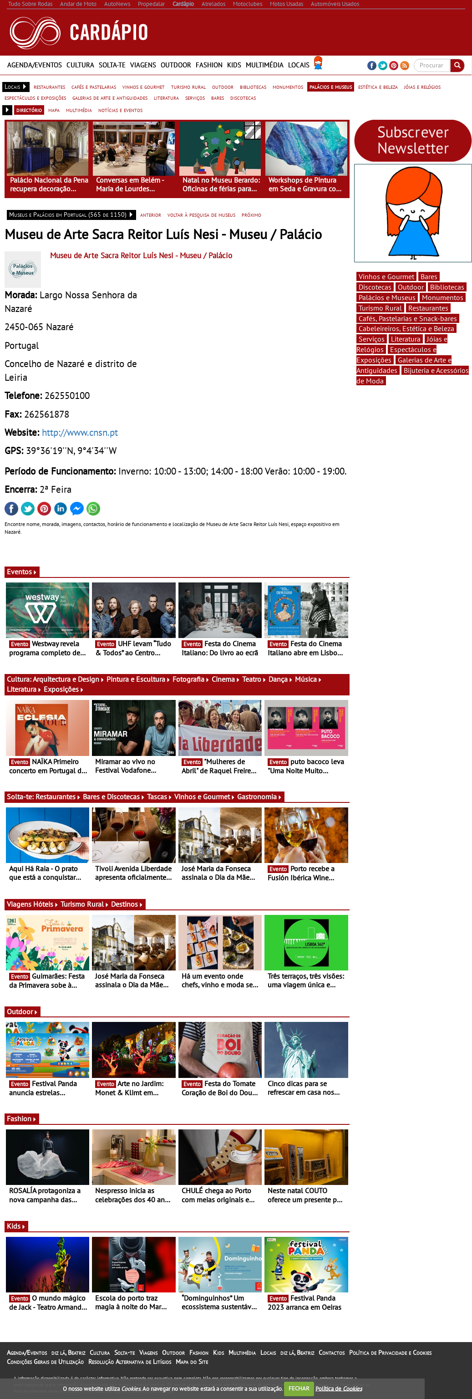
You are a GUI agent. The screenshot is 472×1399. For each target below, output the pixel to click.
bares (217, 97)
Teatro (254, 679)
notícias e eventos (120, 110)
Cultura (80, 65)
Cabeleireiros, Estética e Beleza (406, 328)
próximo (251, 214)
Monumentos (442, 297)
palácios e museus (331, 86)
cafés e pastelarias (93, 86)
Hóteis (46, 904)
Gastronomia (259, 796)
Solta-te (112, 65)
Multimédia (265, 65)
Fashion (209, 65)
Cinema (226, 679)
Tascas (160, 796)
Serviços (372, 338)
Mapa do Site (192, 1362)
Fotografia (191, 679)
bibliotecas (253, 86)
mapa (54, 110)
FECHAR (299, 1388)
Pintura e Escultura (139, 679)
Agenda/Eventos (34, 65)
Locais (299, 65)
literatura (166, 97)
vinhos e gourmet (143, 86)
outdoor (222, 86)
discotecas (243, 97)
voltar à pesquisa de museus (201, 214)
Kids (234, 65)
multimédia (79, 110)
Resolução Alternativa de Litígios (129, 1362)
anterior (150, 214)
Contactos (332, 1352)
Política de (338, 1388)
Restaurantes (58, 796)
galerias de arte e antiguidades (109, 97)
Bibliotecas (447, 286)
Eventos (22, 571)
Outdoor (176, 65)
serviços (195, 97)
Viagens (143, 65)
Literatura (24, 689)
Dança (281, 679)
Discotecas (375, 286)
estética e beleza (378, 86)
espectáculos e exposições (35, 97)
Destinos (127, 904)
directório (29, 110)
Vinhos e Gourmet (204, 796)
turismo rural (188, 86)
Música (308, 679)
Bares (429, 276)
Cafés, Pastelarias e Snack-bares (408, 318)
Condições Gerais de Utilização (45, 1362)
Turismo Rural (85, 904)
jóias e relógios (422, 86)
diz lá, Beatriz (68, 1352)
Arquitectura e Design (69, 679)
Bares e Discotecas (114, 796)
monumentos (288, 86)
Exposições (64, 689)
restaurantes (49, 86)
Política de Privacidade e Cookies (390, 1352)
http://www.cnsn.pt (80, 432)
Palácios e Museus (387, 297)
